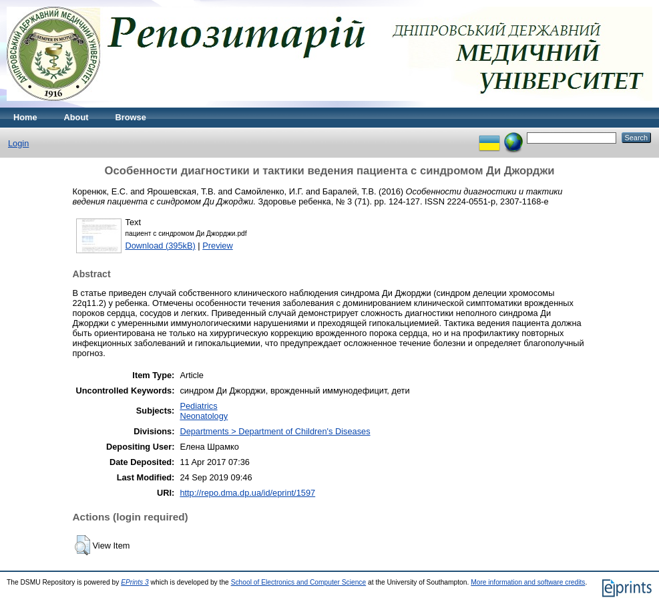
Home (25, 117)
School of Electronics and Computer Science (299, 582)
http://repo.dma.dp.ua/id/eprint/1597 (247, 493)
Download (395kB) (161, 246)
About (76, 117)
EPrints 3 (135, 582)
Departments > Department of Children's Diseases (275, 431)
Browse (131, 117)
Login (18, 143)
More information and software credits (528, 582)
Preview (217, 246)
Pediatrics (198, 406)
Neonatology (204, 416)
